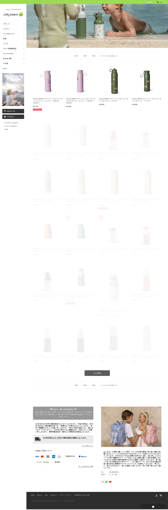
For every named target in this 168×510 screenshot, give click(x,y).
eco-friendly (8, 54)
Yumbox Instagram (11, 123)
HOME (33, 495)
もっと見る (97, 373)
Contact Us (53, 495)
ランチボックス (9, 34)
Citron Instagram (11, 126)
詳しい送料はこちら (87, 446)
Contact (10, 117)
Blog (6, 129)
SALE (5, 68)
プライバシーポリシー (65, 495)
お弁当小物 (7, 59)
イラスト (6, 29)
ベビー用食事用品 (9, 49)
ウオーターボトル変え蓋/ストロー (109, 56)
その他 (5, 63)
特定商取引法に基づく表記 (82, 495)
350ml (84, 56)
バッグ (5, 44)
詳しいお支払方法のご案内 (86, 467)
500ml (92, 56)
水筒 (4, 39)
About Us (149, 2)
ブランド (6, 24)
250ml (76, 56)
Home (35, 32)
